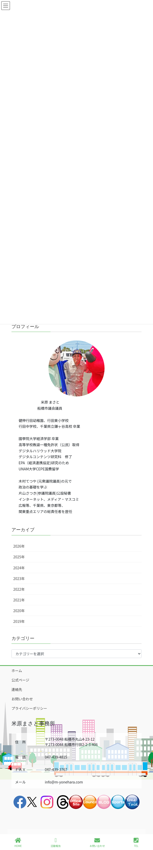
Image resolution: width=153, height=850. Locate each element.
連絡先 (16, 689)
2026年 (19, 546)
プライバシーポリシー (29, 708)
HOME (18, 842)
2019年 (19, 621)
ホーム (16, 670)
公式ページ (20, 679)
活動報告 (55, 842)
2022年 (19, 589)
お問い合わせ (22, 698)
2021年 (19, 599)
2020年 (19, 610)
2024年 (19, 567)
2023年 (19, 578)
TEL (136, 842)
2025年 (19, 556)
